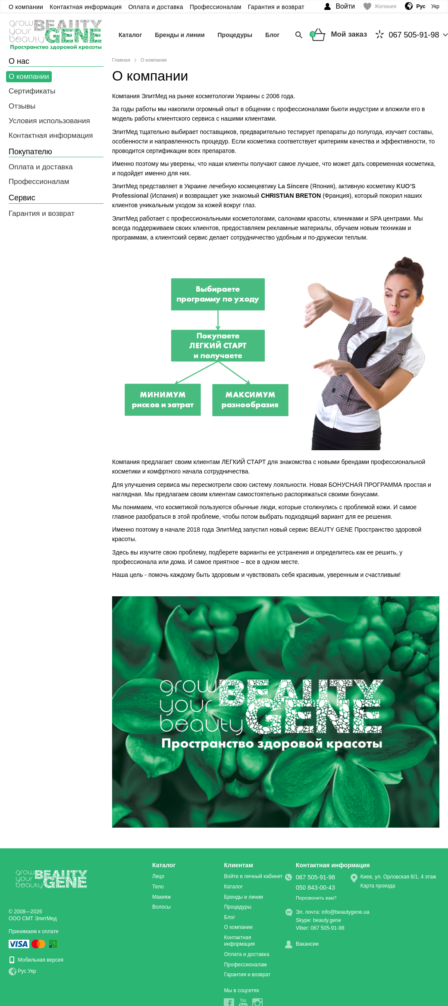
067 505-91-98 (407, 34)
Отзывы (22, 106)
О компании (26, 6)
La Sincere (293, 186)
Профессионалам (215, 6)
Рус (22, 972)
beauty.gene (327, 920)
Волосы (161, 907)
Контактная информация (86, 6)
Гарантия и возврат (276, 6)
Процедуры (235, 34)
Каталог (130, 34)
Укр (435, 6)
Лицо (158, 876)
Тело (158, 887)
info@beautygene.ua (346, 912)
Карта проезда (377, 886)
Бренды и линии (179, 34)
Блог (272, 34)
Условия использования (49, 121)
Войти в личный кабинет (253, 876)
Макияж (161, 897)
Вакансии (307, 944)
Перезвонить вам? (316, 897)
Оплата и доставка (155, 6)
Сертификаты (32, 91)
